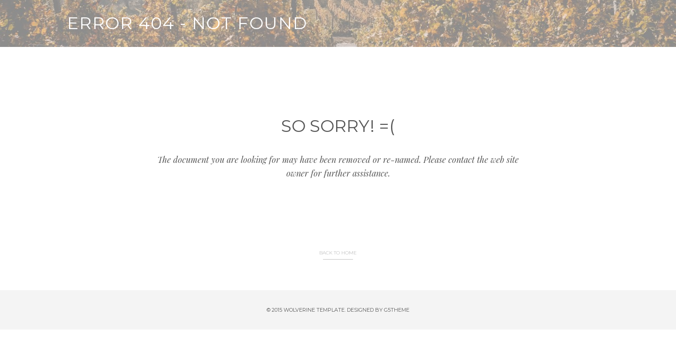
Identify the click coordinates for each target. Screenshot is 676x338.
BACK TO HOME (338, 253)
